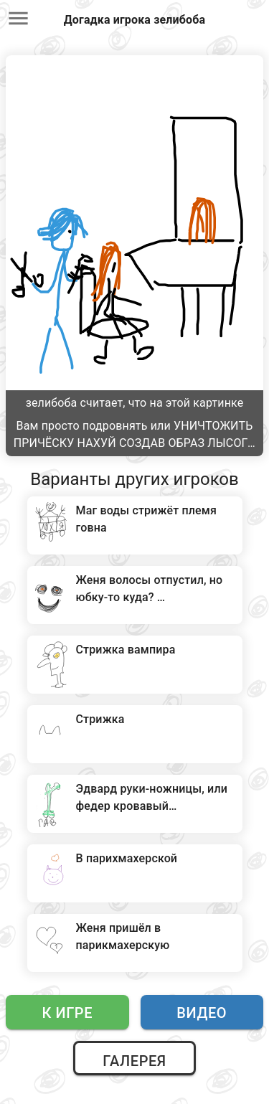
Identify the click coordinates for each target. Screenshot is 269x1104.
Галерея (134, 1061)
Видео (201, 1013)
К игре (67, 1013)
